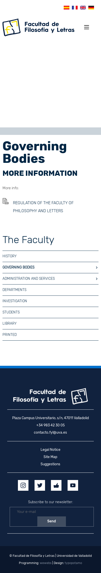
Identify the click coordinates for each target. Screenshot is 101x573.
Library (9, 323)
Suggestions (50, 464)
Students (11, 312)
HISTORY (9, 256)
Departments (14, 290)
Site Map (50, 457)
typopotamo (73, 563)
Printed (9, 335)
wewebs (45, 563)
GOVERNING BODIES (50, 268)
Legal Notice (50, 450)
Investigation (14, 301)
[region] (50, 83)
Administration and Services (50, 279)
